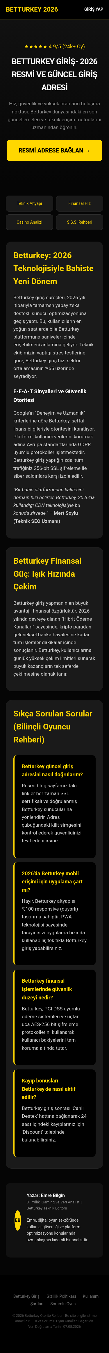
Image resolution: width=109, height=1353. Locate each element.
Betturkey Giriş (26, 1296)
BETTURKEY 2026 (32, 9)
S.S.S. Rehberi (79, 222)
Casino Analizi (29, 222)
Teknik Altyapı (29, 203)
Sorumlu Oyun (63, 1303)
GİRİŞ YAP (93, 9)
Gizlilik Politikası (61, 1296)
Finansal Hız (80, 203)
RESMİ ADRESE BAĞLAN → (55, 150)
